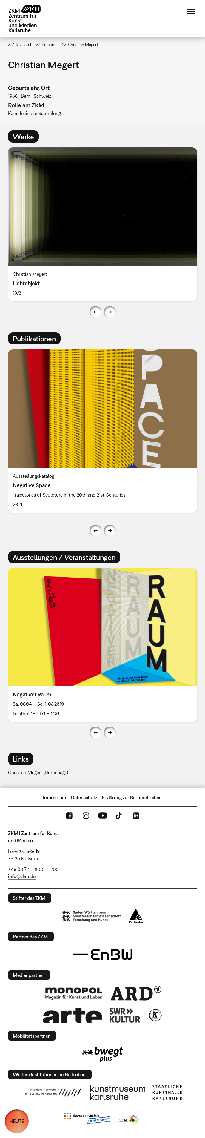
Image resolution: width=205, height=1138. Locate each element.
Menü (191, 11)
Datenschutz (84, 797)
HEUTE (17, 1121)
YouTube (103, 815)
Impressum (54, 797)
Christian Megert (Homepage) (38, 772)
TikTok (119, 815)
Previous (95, 312)
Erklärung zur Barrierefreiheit (132, 797)
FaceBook (69, 815)
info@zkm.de (22, 876)
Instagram (86, 815)
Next (110, 312)
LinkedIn (136, 815)
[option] (102, 224)
